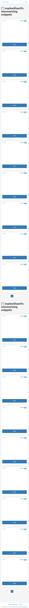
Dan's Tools (15, 606)
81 (21, 233)
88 (21, 264)
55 (21, 142)
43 (21, 20)
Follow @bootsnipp (13, 604)
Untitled (4, 20)
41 (21, 173)
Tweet (20, 604)
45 (21, 51)
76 (21, 203)
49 (21, 81)
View (14, 44)
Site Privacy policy (23, 606)
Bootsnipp (5, 2)
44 (21, 112)
